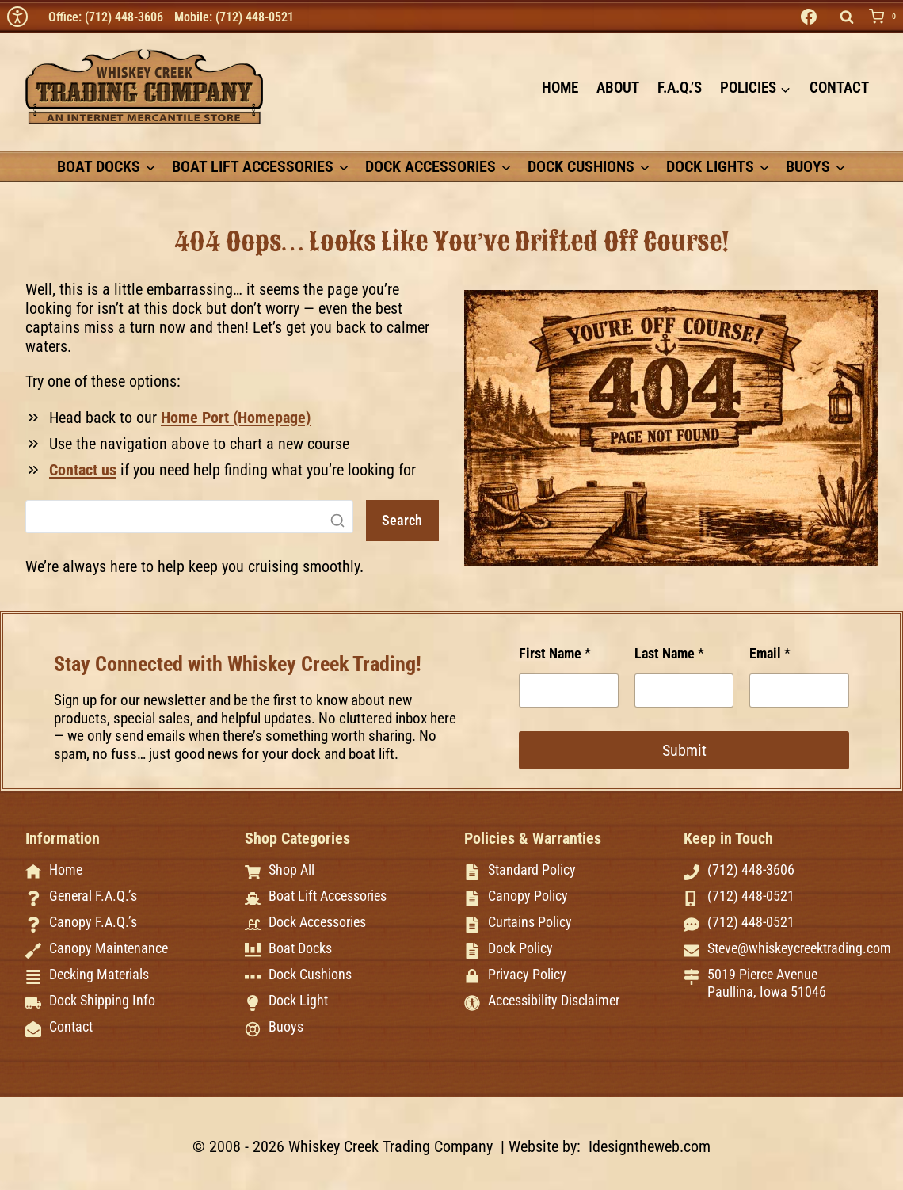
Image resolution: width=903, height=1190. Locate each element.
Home (560, 87)
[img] (17, 16)
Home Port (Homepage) (236, 417)
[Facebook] (809, 16)
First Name (555, 648)
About (617, 87)
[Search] (186, 516)
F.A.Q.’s (679, 87)
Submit (684, 745)
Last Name (669, 648)
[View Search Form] (847, 17)
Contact (839, 87)
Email (770, 648)
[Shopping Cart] (885, 16)
